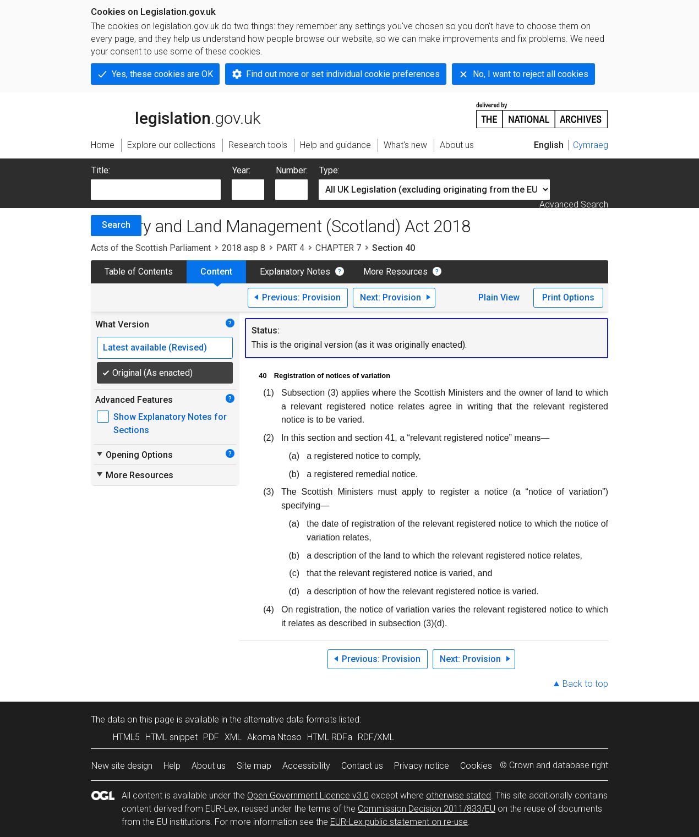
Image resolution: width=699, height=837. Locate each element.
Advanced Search (573, 204)
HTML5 (126, 737)
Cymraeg (590, 145)
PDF (211, 737)
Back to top (585, 684)
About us (209, 766)
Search (116, 225)
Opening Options (134, 454)
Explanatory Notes (295, 271)
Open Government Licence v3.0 (308, 795)
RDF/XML (376, 737)
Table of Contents (139, 271)
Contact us (362, 766)
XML (233, 737)
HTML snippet (171, 737)
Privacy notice (421, 766)
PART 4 (290, 248)
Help (172, 766)
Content (216, 271)
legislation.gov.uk (175, 114)
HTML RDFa (329, 737)
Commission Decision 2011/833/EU (426, 808)
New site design (121, 766)
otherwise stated (458, 795)
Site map (254, 766)
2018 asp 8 (243, 248)
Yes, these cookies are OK (162, 74)
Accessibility (306, 766)
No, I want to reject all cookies (530, 74)
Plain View (499, 297)
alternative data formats (290, 719)
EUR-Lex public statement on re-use (399, 822)
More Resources (395, 271)
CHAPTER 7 (338, 248)
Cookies (476, 766)
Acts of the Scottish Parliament (151, 248)
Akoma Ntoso (274, 737)
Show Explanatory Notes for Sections (170, 423)
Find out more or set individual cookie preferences (343, 74)
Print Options (568, 297)
